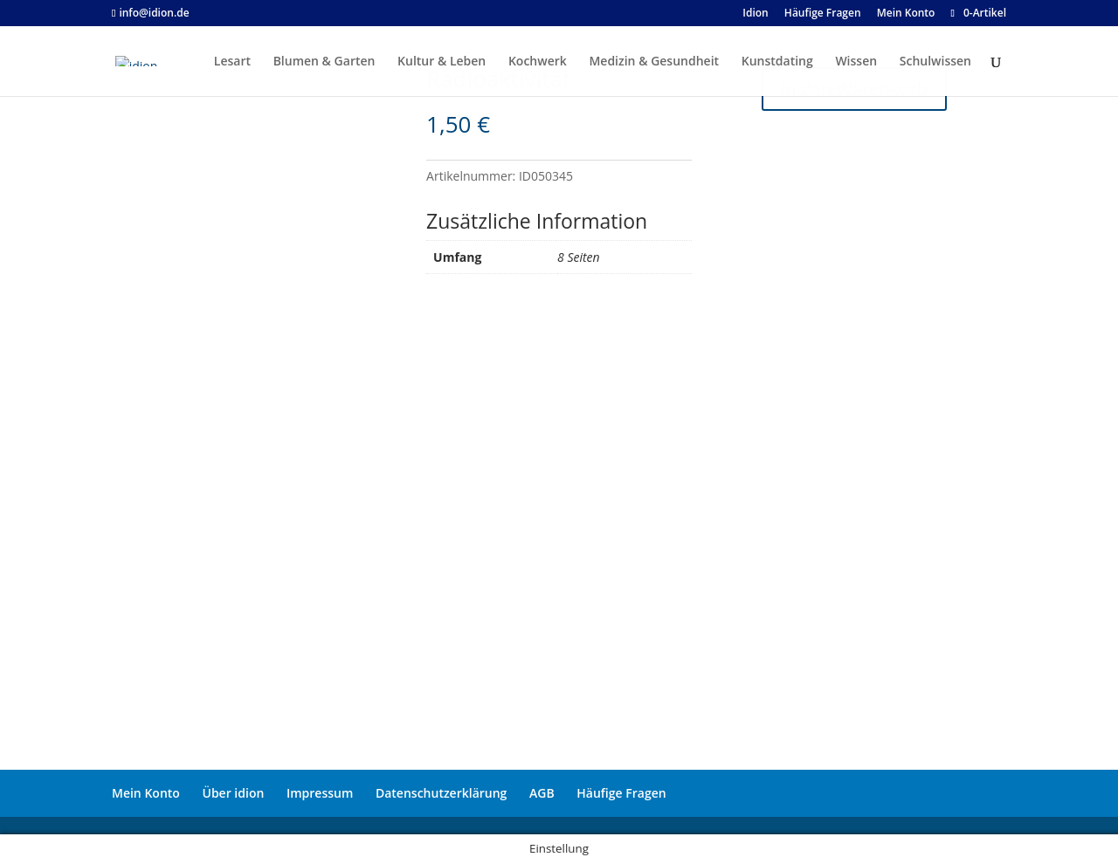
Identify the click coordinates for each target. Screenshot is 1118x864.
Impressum (319, 793)
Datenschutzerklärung (441, 793)
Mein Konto (146, 793)
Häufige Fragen (621, 793)
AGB (542, 793)
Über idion (234, 793)
